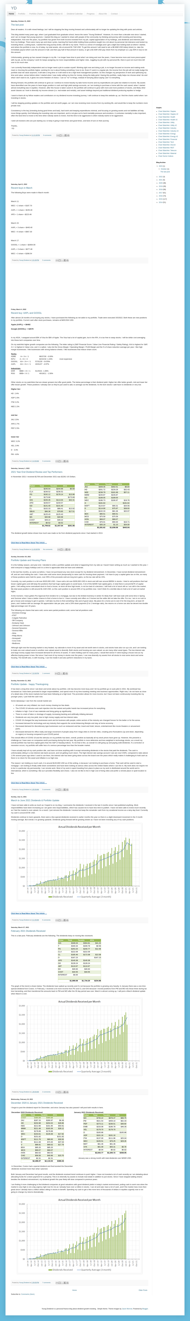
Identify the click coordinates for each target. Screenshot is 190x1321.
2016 (161, 196)
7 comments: (46, 1282)
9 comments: (47, 135)
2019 (161, 186)
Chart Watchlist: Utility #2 (167, 125)
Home (11, 14)
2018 (161, 189)
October (164, 169)
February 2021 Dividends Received (28, 931)
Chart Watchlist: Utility (166, 122)
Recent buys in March (21, 188)
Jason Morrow (127, 1309)
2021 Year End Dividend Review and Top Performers (36, 472)
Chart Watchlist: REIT (166, 148)
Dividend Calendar (75, 14)
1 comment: (46, 673)
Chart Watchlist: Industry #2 (168, 131)
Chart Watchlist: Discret (167, 145)
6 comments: (46, 920)
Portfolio (21, 14)
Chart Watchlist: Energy (167, 134)
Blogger (145, 1309)
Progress (90, 14)
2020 (161, 183)
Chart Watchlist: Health (166, 117)
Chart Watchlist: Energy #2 (168, 136)
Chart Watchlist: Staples (167, 111)
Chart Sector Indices (165, 156)
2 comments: (46, 1092)
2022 (161, 177)
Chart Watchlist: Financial (167, 139)
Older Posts (143, 1290)
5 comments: (46, 260)
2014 (161, 202)
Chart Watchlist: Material (167, 153)
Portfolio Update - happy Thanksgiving (29, 684)
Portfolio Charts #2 (55, 14)
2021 (161, 180)
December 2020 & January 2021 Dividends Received (37, 1103)
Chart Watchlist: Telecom (167, 150)
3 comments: (46, 461)
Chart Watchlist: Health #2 (167, 120)
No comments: (48, 549)
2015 (161, 199)
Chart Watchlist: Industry (167, 128)
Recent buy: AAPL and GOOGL (26, 313)
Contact (114, 14)
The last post (17, 25)
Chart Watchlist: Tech (166, 142)
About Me (103, 14)
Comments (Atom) (27, 1294)
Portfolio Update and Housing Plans (28, 560)
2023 (161, 166)
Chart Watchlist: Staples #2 (168, 114)
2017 (161, 193)
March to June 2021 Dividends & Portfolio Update (35, 800)
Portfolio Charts (36, 14)
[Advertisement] (79, 161)
